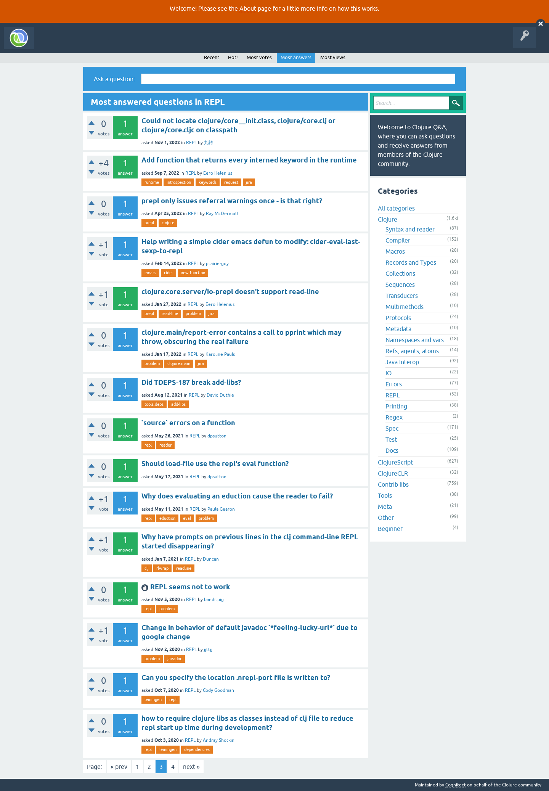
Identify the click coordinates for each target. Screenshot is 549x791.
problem (193, 313)
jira (249, 182)
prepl (149, 222)
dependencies (197, 749)
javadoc (174, 658)
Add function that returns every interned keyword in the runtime (249, 160)
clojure (168, 222)
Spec (391, 428)
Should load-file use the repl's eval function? (215, 464)
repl (148, 445)
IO (388, 373)
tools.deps (154, 404)
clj (146, 568)
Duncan (211, 559)
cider (168, 272)
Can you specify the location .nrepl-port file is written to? (235, 678)
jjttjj (208, 649)
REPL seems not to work (190, 587)
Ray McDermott (222, 213)
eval (187, 518)
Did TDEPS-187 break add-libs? (191, 382)
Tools (385, 495)
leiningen (153, 699)
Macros (395, 251)
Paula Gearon (221, 509)
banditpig (214, 599)
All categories (396, 208)
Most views (332, 57)
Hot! (233, 57)
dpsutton (216, 436)
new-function (193, 272)
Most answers (296, 57)
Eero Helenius (217, 173)
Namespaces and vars (414, 339)
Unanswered (113, 43)
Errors (393, 384)
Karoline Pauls (220, 354)
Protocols (398, 317)
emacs (150, 272)
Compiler (397, 240)
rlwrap (162, 568)
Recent (211, 57)
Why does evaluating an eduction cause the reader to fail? (237, 496)
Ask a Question (175, 43)
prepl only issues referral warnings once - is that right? (231, 201)
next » (191, 766)
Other (386, 517)
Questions (81, 43)
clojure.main (178, 363)
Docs (391, 450)
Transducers (401, 295)
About (247, 8)
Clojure (387, 219)
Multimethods (404, 306)
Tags (142, 43)
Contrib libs (393, 484)
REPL (191, 142)
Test (391, 439)
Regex (394, 417)
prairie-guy (217, 263)
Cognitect (455, 785)
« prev (119, 766)
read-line (170, 313)
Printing (396, 406)
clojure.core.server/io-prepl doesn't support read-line (230, 292)
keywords (208, 182)
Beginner (390, 528)
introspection (179, 182)
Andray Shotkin (218, 740)
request (231, 182)
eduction (167, 518)
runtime (151, 182)
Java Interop (402, 362)
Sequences (400, 284)
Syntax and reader (410, 229)
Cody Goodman (218, 690)
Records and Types (410, 262)
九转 (208, 142)
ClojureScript (395, 462)
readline (183, 568)
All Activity (51, 43)
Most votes (259, 57)
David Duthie (220, 395)
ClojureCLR (393, 473)
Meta (385, 506)
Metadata (398, 328)
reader (165, 445)
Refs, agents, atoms (412, 350)
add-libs (178, 404)
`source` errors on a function (188, 423)
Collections (400, 273)
